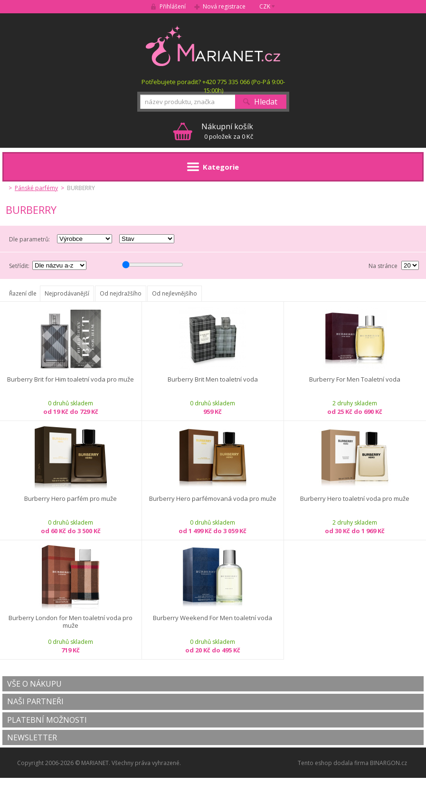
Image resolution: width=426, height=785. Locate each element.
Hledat (265, 101)
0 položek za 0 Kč (227, 131)
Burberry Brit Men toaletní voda (213, 379)
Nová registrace (224, 6)
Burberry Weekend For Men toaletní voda (212, 618)
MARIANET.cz (213, 45)
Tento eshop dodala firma (333, 763)
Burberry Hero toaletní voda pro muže (354, 499)
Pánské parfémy (36, 188)
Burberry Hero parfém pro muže (70, 499)
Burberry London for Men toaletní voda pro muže (71, 622)
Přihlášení (173, 6)
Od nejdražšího (121, 293)
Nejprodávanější (67, 293)
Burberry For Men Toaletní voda (354, 379)
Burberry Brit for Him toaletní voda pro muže (70, 379)
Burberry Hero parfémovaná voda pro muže (212, 499)
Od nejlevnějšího (174, 293)
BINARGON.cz (388, 763)
